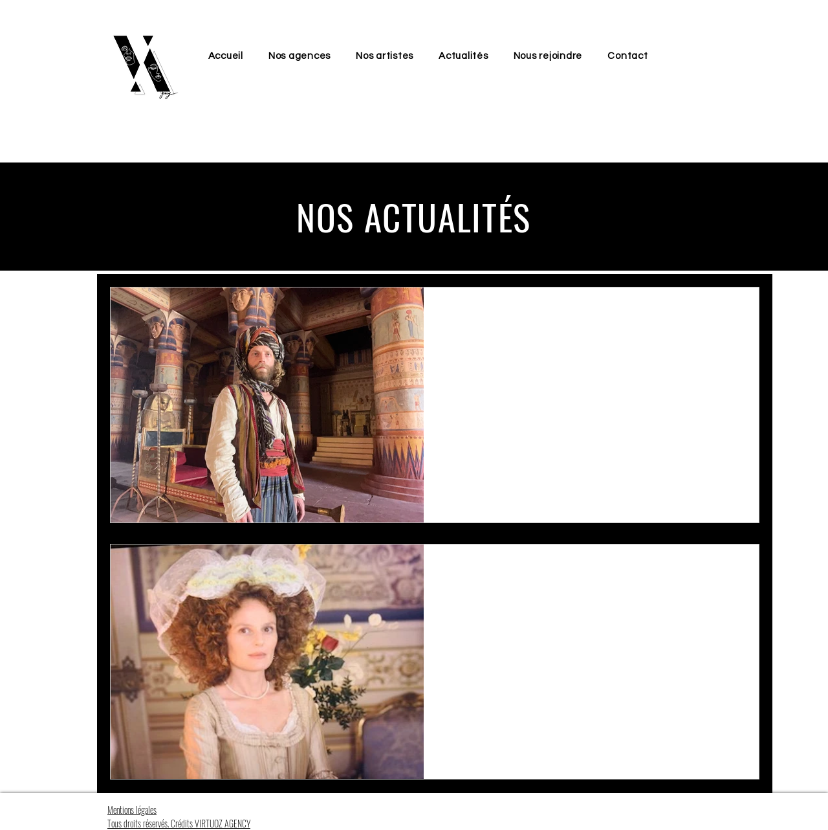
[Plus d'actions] (733, 314)
